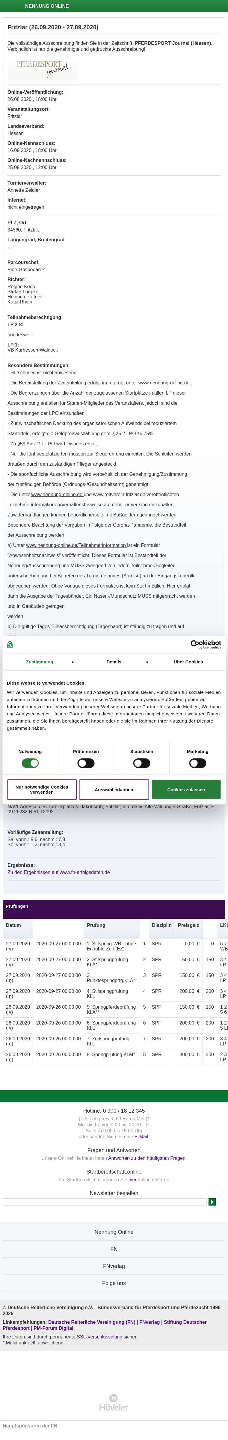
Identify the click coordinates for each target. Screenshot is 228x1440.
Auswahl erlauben (114, 789)
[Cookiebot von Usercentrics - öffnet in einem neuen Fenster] (195, 644)
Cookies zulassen (186, 789)
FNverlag (150, 1322)
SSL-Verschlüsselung (99, 1336)
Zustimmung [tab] (39, 661)
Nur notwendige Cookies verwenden (42, 789)
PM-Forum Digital (53, 1328)
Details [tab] (114, 661)
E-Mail (141, 1136)
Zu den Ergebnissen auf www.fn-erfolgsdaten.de (58, 872)
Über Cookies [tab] (188, 661)
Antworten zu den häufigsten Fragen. (147, 1158)
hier (133, 1179)
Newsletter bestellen (114, 1193)
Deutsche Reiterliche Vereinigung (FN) (91, 1322)
